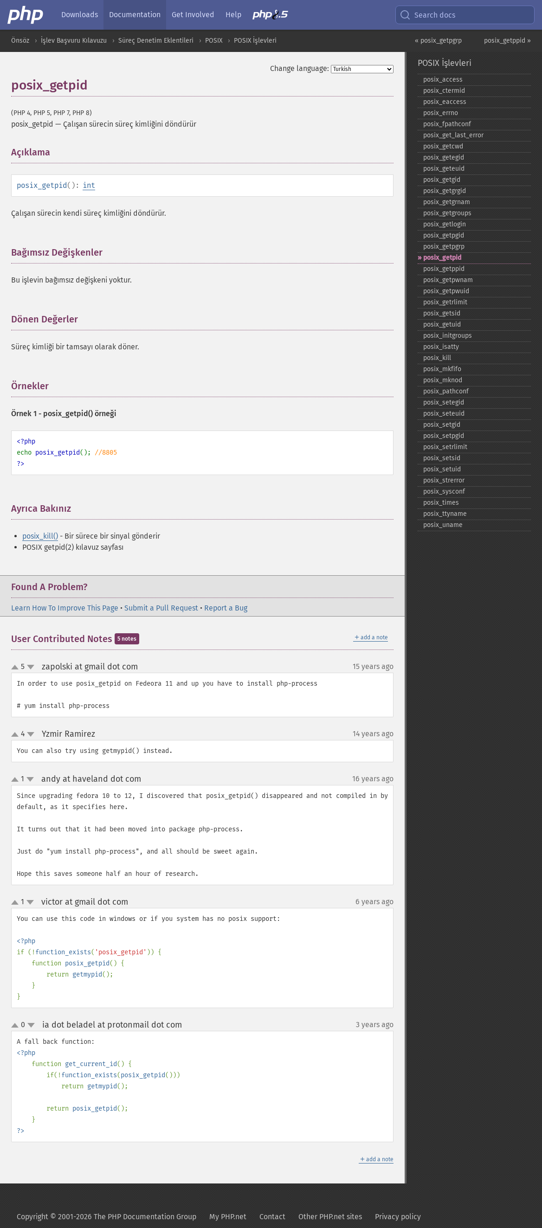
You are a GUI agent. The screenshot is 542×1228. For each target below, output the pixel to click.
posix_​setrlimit (445, 447)
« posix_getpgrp (438, 41)
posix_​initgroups (447, 336)
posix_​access (443, 80)
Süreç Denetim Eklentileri (156, 41)
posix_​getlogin (444, 224)
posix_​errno (440, 113)
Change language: (299, 68)
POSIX (213, 41)
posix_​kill (437, 358)
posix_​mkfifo (442, 369)
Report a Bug (225, 608)
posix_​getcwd (443, 146)
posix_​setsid (441, 458)
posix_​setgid (441, 425)
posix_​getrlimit (445, 302)
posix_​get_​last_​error (453, 135)
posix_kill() (40, 536)
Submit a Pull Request (161, 608)
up (17, 667)
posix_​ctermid (444, 91)
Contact (272, 1216)
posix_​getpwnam (448, 280)
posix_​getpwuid (446, 291)
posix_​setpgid (443, 436)
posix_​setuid (442, 469)
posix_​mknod (442, 380)
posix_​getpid (442, 258)
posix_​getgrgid (444, 191)
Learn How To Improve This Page (64, 608)
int (89, 185)
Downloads (79, 14)
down (30, 667)
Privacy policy (398, 1216)
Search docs (427, 14)
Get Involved (193, 14)
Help (233, 14)
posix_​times (441, 503)
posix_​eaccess (444, 102)
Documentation (135, 14)
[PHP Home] (26, 15)
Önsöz (20, 41)
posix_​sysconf (444, 491)
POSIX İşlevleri (255, 41)
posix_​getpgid (443, 235)
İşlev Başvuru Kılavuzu (74, 41)
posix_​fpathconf (447, 124)
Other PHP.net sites (330, 1216)
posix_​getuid (442, 324)
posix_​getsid (441, 313)
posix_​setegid (443, 402)
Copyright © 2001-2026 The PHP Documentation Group (106, 1216)
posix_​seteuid (444, 414)
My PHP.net (227, 1216)
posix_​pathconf (446, 391)
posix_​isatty (441, 347)
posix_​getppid (444, 269)
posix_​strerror (444, 480)
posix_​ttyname (445, 514)
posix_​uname (443, 525)
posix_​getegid (443, 157)
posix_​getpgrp (444, 247)
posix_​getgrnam (446, 202)
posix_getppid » (507, 41)
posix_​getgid (441, 180)
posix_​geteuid (444, 169)
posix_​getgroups (447, 213)
